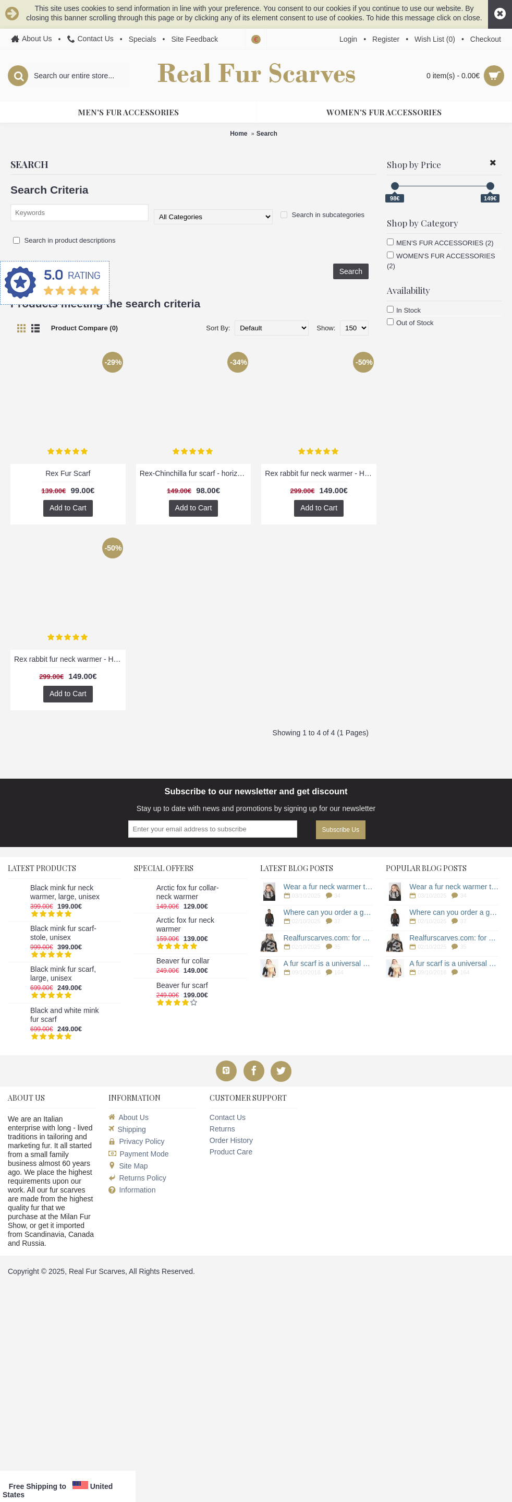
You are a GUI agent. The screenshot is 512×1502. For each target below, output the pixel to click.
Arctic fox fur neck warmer (185, 924)
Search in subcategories (322, 215)
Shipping (127, 1129)
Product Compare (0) (84, 328)
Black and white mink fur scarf (64, 1014)
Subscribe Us (340, 829)
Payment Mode (138, 1154)
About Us (128, 1117)
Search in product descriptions (64, 240)
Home (238, 133)
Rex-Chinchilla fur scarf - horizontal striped (195, 473)
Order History (231, 1140)
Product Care (231, 1152)
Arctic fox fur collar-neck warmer (187, 892)
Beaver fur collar (183, 961)
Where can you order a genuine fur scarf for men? (328, 912)
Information (131, 1190)
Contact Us (228, 1117)
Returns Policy (137, 1178)
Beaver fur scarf (182, 985)
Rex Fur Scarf (67, 473)
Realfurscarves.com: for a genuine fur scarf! (328, 938)
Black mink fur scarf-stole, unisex (63, 932)
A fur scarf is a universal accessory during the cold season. (328, 963)
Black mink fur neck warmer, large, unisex (65, 892)
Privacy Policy (136, 1141)
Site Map (128, 1166)
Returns (222, 1129)
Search (267, 133)
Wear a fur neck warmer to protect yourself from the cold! (328, 887)
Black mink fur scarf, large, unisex (63, 973)
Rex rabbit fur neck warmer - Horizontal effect (320, 473)
